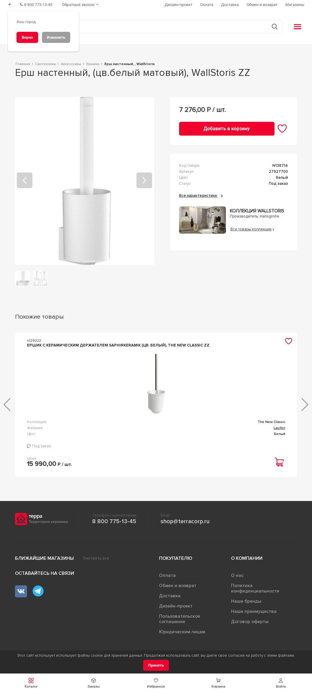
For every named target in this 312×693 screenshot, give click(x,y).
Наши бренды (246, 601)
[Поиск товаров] (152, 26)
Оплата (167, 575)
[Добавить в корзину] (226, 128)
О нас (237, 575)
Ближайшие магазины (44, 558)
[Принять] (156, 665)
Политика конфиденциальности (255, 588)
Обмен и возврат (177, 585)
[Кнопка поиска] (274, 26)
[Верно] (27, 37)
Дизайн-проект (176, 606)
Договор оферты (249, 621)
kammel (278, 422)
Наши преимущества (254, 611)
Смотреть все (96, 558)
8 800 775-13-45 (114, 521)
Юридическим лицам (182, 631)
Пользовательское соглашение (179, 619)
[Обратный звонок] (81, 4)
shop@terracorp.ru (184, 521)
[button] (281, 683)
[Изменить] (56, 37)
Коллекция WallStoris (257, 211)
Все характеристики (201, 195)
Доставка (170, 595)
